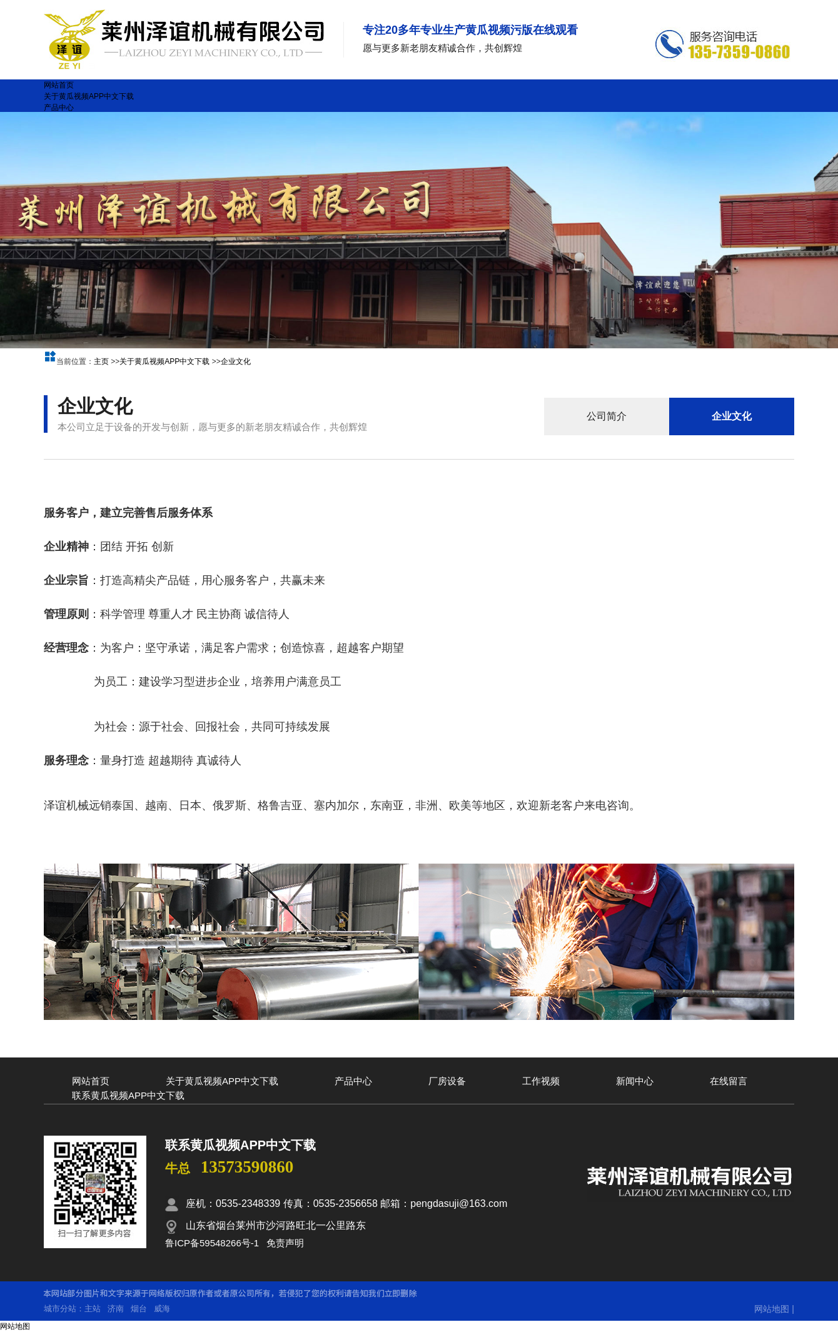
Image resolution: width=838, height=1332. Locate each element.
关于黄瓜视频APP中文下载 (164, 361)
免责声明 (285, 1243)
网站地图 (771, 1309)
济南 (116, 1308)
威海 (162, 1308)
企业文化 (236, 361)
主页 (101, 361)
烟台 (139, 1308)
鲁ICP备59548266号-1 (212, 1243)
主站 (92, 1308)
